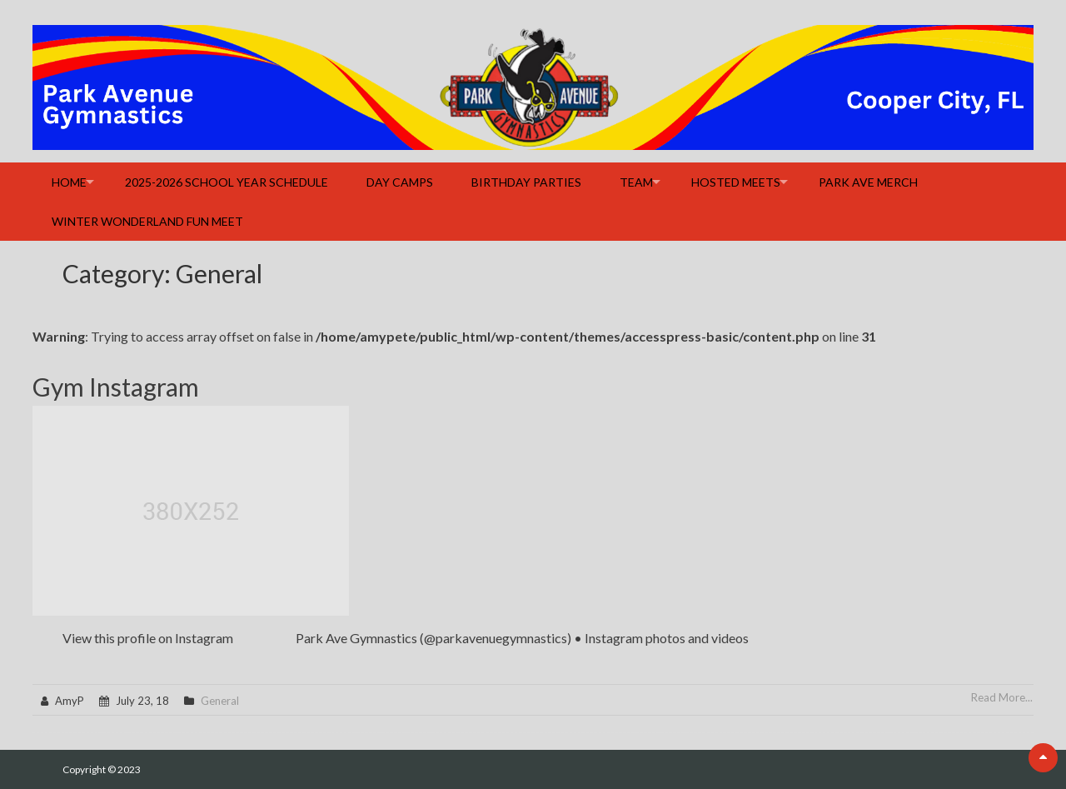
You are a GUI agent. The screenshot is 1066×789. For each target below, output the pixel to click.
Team (636, 182)
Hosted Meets (735, 182)
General (220, 700)
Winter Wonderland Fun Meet (147, 221)
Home (69, 182)
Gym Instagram (115, 387)
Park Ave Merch (868, 182)
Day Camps (399, 182)
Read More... (1002, 697)
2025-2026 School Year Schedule (226, 182)
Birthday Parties (526, 182)
